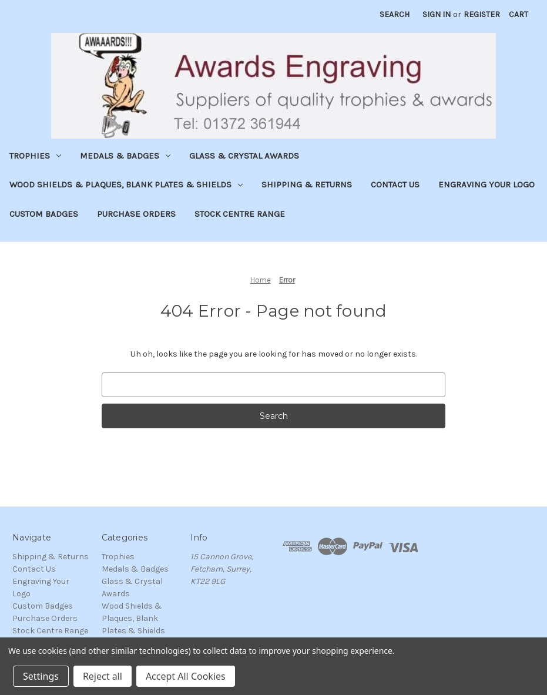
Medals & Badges (125, 155)
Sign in (436, 14)
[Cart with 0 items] (518, 14)
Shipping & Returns (306, 184)
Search (395, 14)
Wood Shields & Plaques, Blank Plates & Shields (126, 184)
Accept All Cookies (186, 676)
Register (482, 14)
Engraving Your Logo (486, 184)
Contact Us (395, 184)
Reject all (102, 676)
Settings (41, 676)
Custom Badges (43, 214)
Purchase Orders (136, 214)
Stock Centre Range (239, 214)
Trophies (35, 155)
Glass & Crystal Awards (244, 155)
